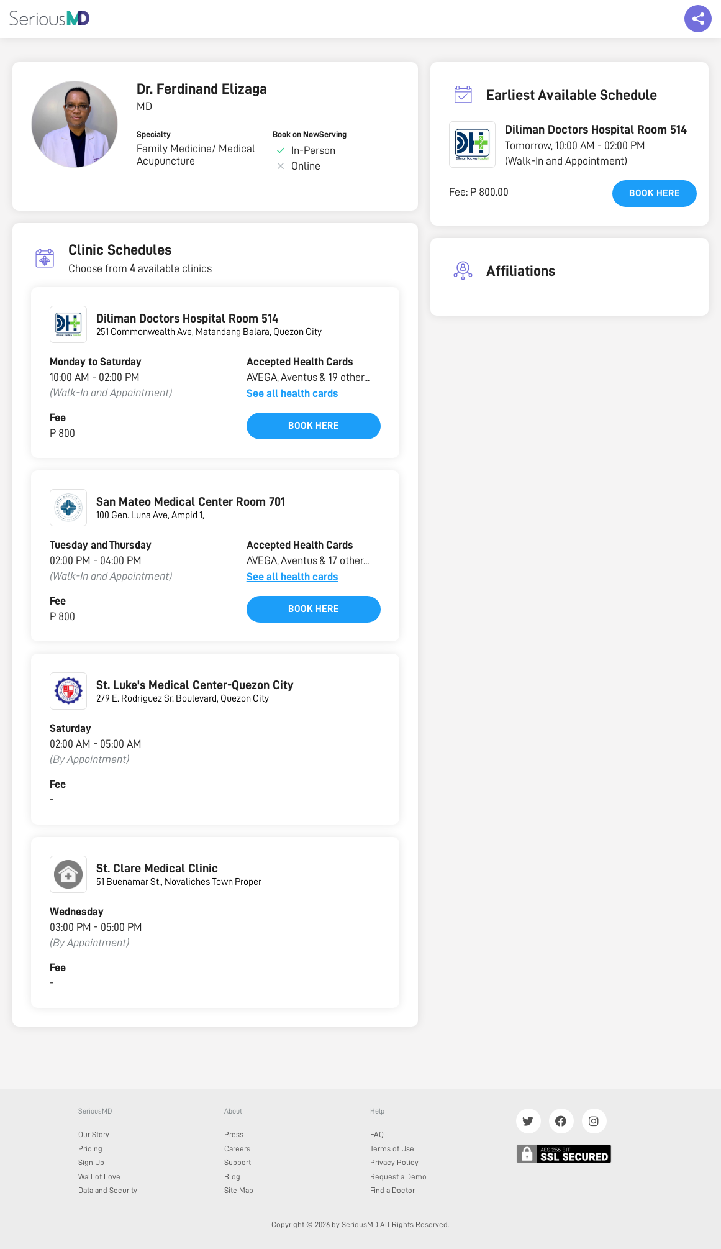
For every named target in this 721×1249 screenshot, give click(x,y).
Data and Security (107, 1190)
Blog (232, 1177)
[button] (472, 144)
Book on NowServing (310, 134)
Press (233, 1134)
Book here (313, 426)
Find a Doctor (392, 1190)
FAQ (377, 1134)
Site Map (238, 1190)
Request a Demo (398, 1177)
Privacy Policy (394, 1162)
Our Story (93, 1134)
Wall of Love (99, 1177)
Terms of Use (392, 1149)
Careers (237, 1149)
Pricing (90, 1149)
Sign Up (91, 1162)
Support (237, 1162)
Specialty (154, 134)
